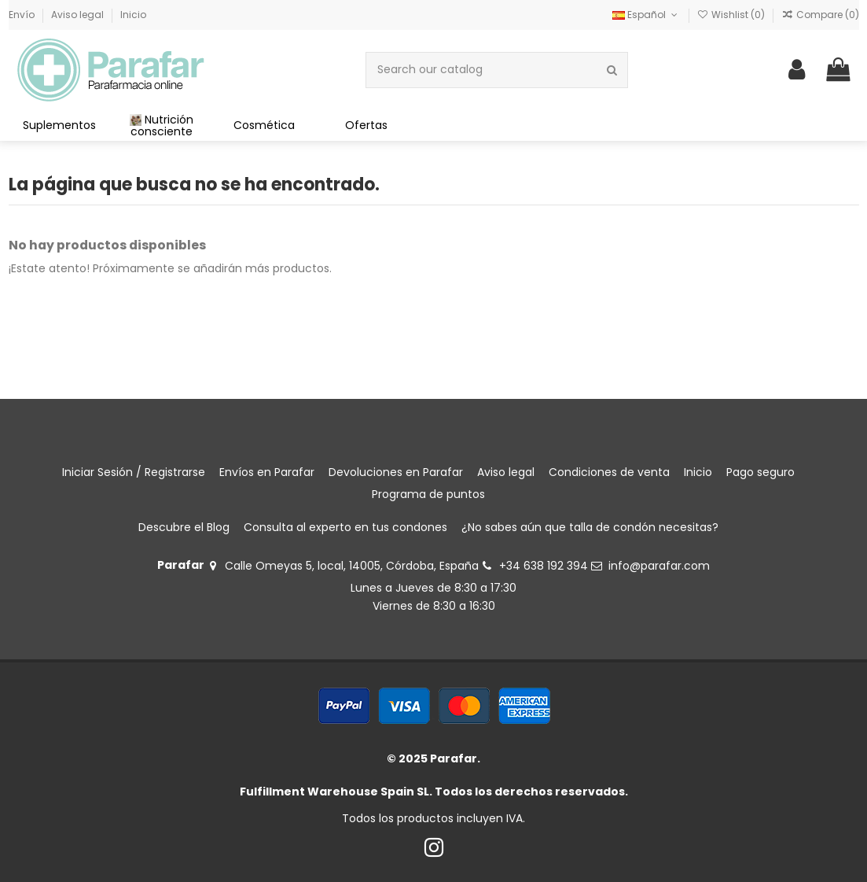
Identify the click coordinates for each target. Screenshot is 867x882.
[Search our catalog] (612, 69)
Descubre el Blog (184, 527)
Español (646, 14)
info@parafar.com (659, 566)
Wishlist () (732, 14)
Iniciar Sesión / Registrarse (133, 472)
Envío (23, 14)
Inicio (133, 14)
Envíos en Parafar (266, 472)
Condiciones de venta (609, 472)
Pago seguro (760, 472)
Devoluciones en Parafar (396, 472)
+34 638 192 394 (543, 566)
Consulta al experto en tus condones (345, 527)
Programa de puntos (428, 494)
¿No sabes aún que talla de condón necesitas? (589, 527)
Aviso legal (78, 14)
